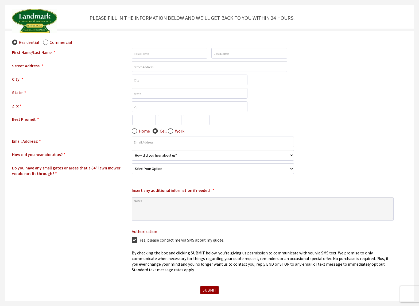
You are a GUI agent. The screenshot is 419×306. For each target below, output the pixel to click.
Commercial (61, 42)
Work (179, 131)
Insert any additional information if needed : (173, 190)
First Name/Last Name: (33, 52)
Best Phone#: (25, 119)
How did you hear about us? (38, 154)
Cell (163, 131)
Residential (29, 42)
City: (17, 79)
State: (19, 92)
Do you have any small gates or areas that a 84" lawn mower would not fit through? (66, 170)
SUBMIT (210, 290)
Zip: (17, 106)
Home (144, 131)
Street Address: (27, 65)
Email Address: (26, 141)
